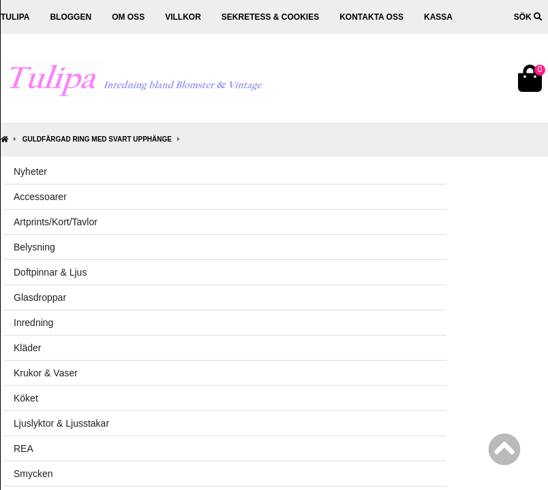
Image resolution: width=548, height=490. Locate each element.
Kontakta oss (371, 17)
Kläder (27, 347)
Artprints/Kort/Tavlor (55, 221)
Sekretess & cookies (270, 17)
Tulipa (15, 17)
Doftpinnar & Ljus (50, 272)
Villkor (183, 17)
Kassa (438, 17)
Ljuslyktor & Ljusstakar (61, 423)
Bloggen (70, 17)
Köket (26, 398)
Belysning (34, 247)
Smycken (33, 473)
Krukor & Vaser (46, 373)
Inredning (33, 322)
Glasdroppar (40, 297)
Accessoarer (40, 196)
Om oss (128, 17)
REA (23, 448)
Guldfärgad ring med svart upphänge (97, 139)
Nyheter (30, 171)
